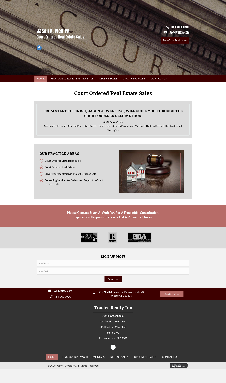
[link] (40, 79)
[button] (175, 40)
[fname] (113, 263)
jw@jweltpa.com (179, 32)
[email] (113, 271)
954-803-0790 (180, 27)
